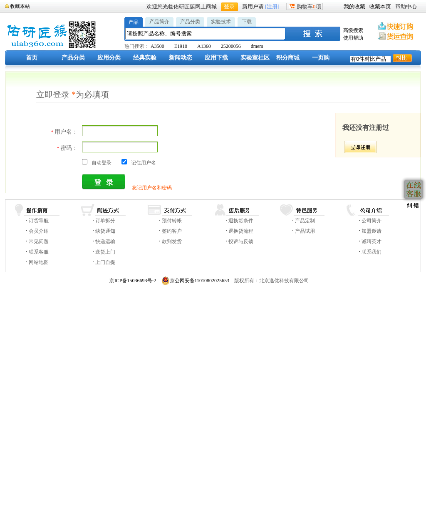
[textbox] (205, 33)
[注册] (272, 6)
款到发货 (172, 241)
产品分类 (190, 22)
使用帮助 (353, 38)
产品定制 (305, 221)
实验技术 (221, 22)
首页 (31, 58)
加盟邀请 (371, 231)
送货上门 (105, 252)
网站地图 (39, 262)
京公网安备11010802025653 (195, 280)
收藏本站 (20, 6)
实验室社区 (255, 58)
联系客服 (39, 252)
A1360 (204, 46)
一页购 (320, 58)
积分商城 (288, 58)
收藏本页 (380, 6)
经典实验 (144, 58)
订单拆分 (105, 221)
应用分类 (109, 58)
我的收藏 (354, 6)
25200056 (231, 46)
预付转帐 (172, 221)
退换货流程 (240, 231)
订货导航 (39, 221)
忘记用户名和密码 (152, 188)
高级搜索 (353, 30)
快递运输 (105, 241)
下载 (247, 22)
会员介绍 (39, 231)
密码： (67, 148)
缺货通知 (105, 231)
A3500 (157, 46)
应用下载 (216, 58)
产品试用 (305, 231)
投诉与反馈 (240, 241)
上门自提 (105, 262)
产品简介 (159, 22)
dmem (257, 46)
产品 (134, 22)
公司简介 (371, 221)
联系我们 (371, 252)
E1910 (180, 46)
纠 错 (412, 205)
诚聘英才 (371, 241)
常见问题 (39, 241)
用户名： (64, 132)
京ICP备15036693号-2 (132, 281)
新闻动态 (180, 58)
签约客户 (172, 231)
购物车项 (304, 6)
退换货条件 (240, 221)
